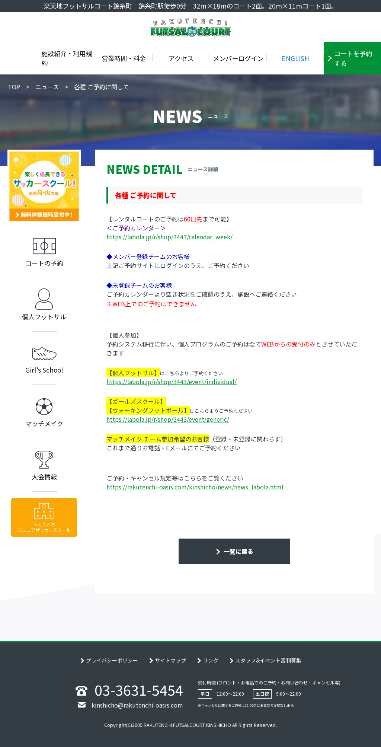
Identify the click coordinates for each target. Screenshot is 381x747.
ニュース (47, 86)
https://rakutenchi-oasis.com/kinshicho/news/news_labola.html (195, 486)
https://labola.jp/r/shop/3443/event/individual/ (171, 381)
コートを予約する (353, 58)
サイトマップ (170, 660)
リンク (210, 660)
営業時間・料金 (124, 58)
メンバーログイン (238, 58)
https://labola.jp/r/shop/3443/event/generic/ (167, 419)
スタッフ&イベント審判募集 (268, 660)
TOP (14, 86)
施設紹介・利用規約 (66, 58)
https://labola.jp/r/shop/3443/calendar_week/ (169, 236)
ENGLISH (295, 58)
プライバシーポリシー (112, 660)
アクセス (181, 58)
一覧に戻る (237, 551)
